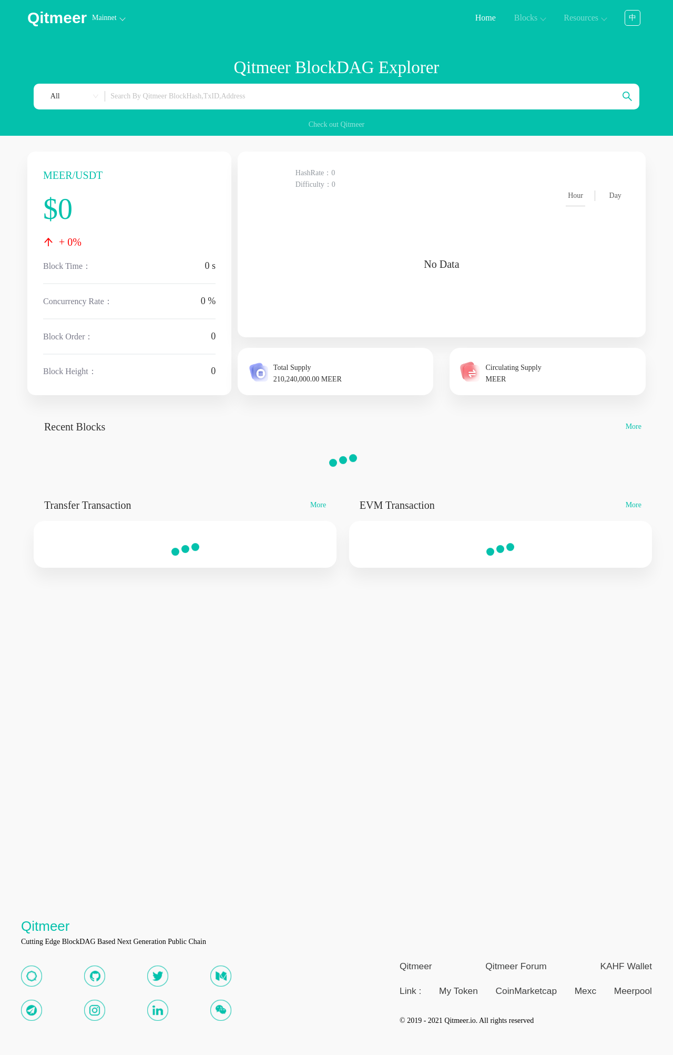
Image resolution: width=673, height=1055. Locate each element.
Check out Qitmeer (337, 124)
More (633, 426)
